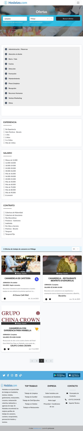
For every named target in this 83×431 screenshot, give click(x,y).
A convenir (8, 195)
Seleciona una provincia (35, 22)
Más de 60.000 (9, 184)
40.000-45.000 (9, 179)
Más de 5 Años (9, 143)
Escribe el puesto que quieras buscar (13, 22)
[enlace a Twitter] (4, 376)
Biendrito (62, 296)
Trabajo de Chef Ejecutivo (31, 400)
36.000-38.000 (9, 176)
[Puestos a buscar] (15, 19)
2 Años (6, 137)
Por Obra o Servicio (11, 226)
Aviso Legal (52, 400)
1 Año (6, 135)
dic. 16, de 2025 (33, 298)
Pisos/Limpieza (14, 83)
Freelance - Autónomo (12, 221)
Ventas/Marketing (15, 98)
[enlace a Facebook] (8, 376)
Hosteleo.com (37, 428)
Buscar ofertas (68, 19)
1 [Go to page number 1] (41, 361)
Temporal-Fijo (9, 234)
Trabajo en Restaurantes (31, 407)
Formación (12, 74)
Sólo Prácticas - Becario (12, 132)
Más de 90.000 (9, 192)
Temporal (7, 231)
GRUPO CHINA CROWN (20, 345)
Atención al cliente (15, 54)
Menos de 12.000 (10, 160)
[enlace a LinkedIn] (16, 376)
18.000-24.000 (9, 165)
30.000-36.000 (9, 171)
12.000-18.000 (9, 163)
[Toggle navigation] (78, 3)
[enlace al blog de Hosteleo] (20, 376)
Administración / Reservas (18, 49)
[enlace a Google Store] (59, 377)
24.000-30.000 (9, 168)
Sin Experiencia (9, 129)
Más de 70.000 (9, 187)
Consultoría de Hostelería (51, 397)
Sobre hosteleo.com (51, 393)
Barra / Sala (13, 59)
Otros (11, 103)
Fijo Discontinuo (10, 218)
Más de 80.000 (9, 190)
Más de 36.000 (9, 174)
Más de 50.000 (9, 182)
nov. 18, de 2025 (74, 299)
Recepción (12, 88)
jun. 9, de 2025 (34, 349)
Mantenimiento (14, 78)
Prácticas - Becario (10, 229)
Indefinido (7, 223)
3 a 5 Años (8, 140)
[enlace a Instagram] (12, 376)
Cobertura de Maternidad (13, 212)
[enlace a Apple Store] (74, 377)
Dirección (12, 69)
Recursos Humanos (16, 93)
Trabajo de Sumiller (31, 397)
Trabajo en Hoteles (31, 404)
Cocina (11, 64)
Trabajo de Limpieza (31, 393)
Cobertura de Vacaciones (12, 215)
